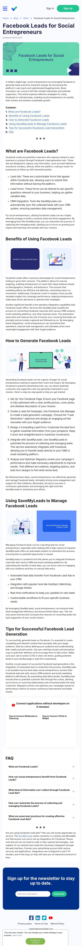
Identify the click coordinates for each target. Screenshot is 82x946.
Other (26, 18)
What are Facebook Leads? (24, 111)
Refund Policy (57, 924)
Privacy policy (25, 924)
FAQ (11, 132)
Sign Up (68, 8)
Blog (16, 18)
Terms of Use (41, 924)
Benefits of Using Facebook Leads (29, 115)
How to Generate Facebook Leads (29, 119)
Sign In (50, 8)
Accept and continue (35, 941)
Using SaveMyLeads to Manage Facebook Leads (38, 123)
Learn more (17, 935)
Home (6, 18)
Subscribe (59, 894)
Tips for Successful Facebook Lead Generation (37, 127)
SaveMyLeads (25, 836)
